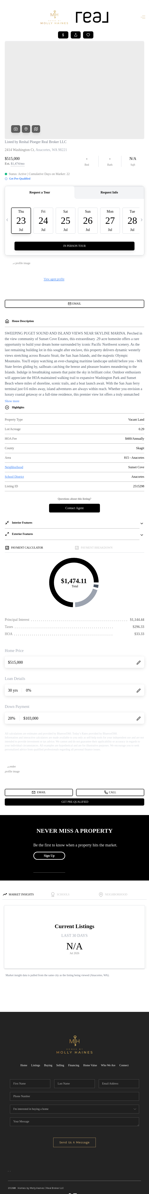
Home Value (90, 1034)
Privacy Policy (99, 1188)
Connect (124, 1034)
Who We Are (108, 1034)
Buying (48, 1034)
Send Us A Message (74, 1112)
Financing (73, 1034)
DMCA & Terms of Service (127, 1188)
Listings (35, 1034)
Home (23, 1034)
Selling (60, 1034)
